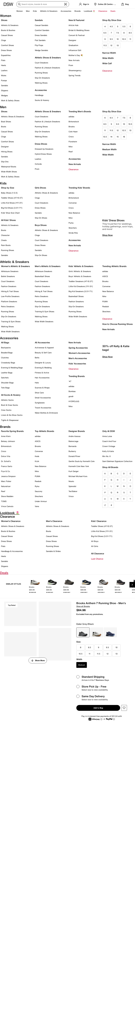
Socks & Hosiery (42, 100)
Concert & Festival (77, 35)
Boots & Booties (8, 30)
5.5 (123, 26)
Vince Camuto (7, 506)
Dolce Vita (5, 456)
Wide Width (108, 58)
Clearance (107, 70)
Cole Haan (73, 131)
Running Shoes (41, 72)
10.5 (124, 39)
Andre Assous (74, 436)
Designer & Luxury (43, 362)
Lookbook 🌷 (89, 11)
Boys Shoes (41, 225)
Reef (71, 151)
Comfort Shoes (7, 45)
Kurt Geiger (74, 471)
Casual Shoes (7, 35)
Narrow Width (109, 52)
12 (111, 45)
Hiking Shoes (6, 151)
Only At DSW (108, 431)
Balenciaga (73, 441)
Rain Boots (6, 245)
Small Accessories (43, 397)
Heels (3, 65)
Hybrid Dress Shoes (43, 154)
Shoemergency (75, 70)
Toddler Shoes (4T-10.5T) (12, 197)
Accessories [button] (66, 11)
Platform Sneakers (9, 301)
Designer (72, 40)
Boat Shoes (6, 121)
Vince (71, 496)
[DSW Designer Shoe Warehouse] (8, 4)
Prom (71, 65)
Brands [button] (77, 11)
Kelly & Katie (108, 451)
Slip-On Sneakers (42, 77)
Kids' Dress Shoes (113, 228)
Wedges (4, 95)
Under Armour (41, 501)
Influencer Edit (75, 50)
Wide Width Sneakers (10, 331)
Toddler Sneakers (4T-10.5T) (81, 281)
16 (124, 136)
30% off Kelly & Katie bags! (115, 384)
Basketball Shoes (42, 276)
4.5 (111, 26)
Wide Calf (107, 63)
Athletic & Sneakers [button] (48, 11)
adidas (71, 116)
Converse (73, 202)
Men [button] (28, 11)
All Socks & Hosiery (10, 394)
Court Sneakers (41, 62)
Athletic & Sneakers (9, 25)
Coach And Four (109, 441)
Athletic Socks (7, 400)
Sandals (4, 85)
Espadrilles (6, 55)
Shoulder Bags (7, 382)
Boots (3, 126)
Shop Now (107, 242)
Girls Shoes (40, 187)
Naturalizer (6, 486)
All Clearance (97, 553)
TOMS (3, 501)
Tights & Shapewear (10, 420)
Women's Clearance (10, 521)
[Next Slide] (132, 584)
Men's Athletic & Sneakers (47, 266)
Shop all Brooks (83, 606)
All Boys (94, 541)
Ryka (37, 486)
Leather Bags (6, 372)
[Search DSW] (43, 4)
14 (111, 136)
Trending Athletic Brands (114, 266)
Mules (3, 75)
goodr (71, 396)
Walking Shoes (41, 82)
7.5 (117, 32)
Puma (71, 222)
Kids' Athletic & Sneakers (81, 266)
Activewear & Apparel (44, 347)
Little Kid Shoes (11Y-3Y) (12, 202)
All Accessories (42, 342)
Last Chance (97, 558)
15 (118, 136)
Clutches (5, 357)
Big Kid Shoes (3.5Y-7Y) (11, 207)
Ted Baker (73, 491)
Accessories (75, 158)
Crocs (71, 136)
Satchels (5, 377)
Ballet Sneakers (8, 276)
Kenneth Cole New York (79, 466)
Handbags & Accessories (12, 551)
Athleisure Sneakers (9, 271)
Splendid (72, 486)
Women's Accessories (79, 353)
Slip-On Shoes (41, 217)
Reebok (105, 306)
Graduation (73, 45)
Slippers (4, 90)
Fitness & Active (42, 372)
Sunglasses (40, 402)
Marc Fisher (6, 481)
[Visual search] (65, 4)
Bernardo (72, 446)
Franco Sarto (6, 466)
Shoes (4, 20)
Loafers (4, 70)
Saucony (38, 491)
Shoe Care (39, 392)
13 (118, 45)
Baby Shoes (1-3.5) (9, 192)
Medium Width (109, 149)
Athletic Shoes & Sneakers (48, 57)
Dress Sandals (41, 35)
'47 (70, 381)
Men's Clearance (54, 521)
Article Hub (73, 25)
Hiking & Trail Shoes (10, 291)
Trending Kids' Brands (79, 187)
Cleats (4, 240)
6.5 (104, 32)
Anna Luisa (107, 436)
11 (130, 39)
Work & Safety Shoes (10, 100)
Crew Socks (6, 410)
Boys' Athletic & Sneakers (80, 276)
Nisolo (71, 481)
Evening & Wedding (43, 367)
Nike (71, 146)
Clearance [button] (102, 11)
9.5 (111, 39)
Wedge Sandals (41, 50)
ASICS (105, 276)
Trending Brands (77, 376)
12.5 (124, 130)
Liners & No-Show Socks (11, 415)
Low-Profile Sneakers (10, 296)
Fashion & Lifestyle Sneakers (47, 67)
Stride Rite (73, 232)
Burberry (72, 451)
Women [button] (19, 11)
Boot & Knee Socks (9, 405)
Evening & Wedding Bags (12, 367)
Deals (112, 11)
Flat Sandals (40, 40)
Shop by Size (7, 187)
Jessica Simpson (8, 476)
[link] (35, 587)
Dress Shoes (6, 50)
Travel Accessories (43, 407)
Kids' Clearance (98, 521)
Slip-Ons (4, 161)
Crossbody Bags (8, 362)
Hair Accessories (42, 377)
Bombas (72, 391)
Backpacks (6, 347)
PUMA (105, 301)
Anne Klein (6, 436)
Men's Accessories (78, 358)
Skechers (73, 227)
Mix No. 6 (106, 456)
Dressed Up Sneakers (44, 149)
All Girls (94, 546)
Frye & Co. (5, 471)
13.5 (105, 136)
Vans (37, 506)
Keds (37, 456)
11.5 (105, 45)
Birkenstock (74, 121)
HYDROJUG (74, 401)
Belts (37, 357)
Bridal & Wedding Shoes (79, 30)
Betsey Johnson (8, 441)
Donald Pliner (74, 456)
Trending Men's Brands (80, 111)
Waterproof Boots (8, 166)
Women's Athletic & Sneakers (15, 266)
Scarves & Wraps (42, 387)
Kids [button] (35, 11)
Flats (3, 60)
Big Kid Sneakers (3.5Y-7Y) (81, 291)
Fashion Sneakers (8, 286)
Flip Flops (39, 45)
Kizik (37, 461)
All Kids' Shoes (8, 220)
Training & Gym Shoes (10, 321)
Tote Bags (5, 387)
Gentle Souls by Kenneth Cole (82, 461)
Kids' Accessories (77, 363)
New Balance (74, 212)
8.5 (130, 32)
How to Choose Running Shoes (117, 324)
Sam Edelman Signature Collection (117, 461)
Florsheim (73, 141)
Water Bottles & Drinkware (46, 412)
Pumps (4, 80)
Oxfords (38, 164)
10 (118, 39)
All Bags (5, 342)
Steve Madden (7, 496)
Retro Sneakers (7, 306)
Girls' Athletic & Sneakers (80, 271)
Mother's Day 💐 (76, 55)
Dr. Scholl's (6, 461)
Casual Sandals (41, 25)
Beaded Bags (7, 352)
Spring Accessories (78, 347)
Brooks (72, 126)
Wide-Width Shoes (9, 171)
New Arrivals (74, 60)
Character (5, 235)
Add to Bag (98, 707)
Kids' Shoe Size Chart (10, 212)
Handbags (39, 95)
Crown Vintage (108, 446)
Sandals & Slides (53, 551)
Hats (37, 382)
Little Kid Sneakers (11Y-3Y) (81, 286)
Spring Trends (74, 75)
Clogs (3, 40)
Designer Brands (77, 431)
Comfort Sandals (42, 30)
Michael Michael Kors (78, 476)
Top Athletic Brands (44, 431)
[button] (124, 708)
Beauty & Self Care (43, 352)
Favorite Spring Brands (12, 431)
